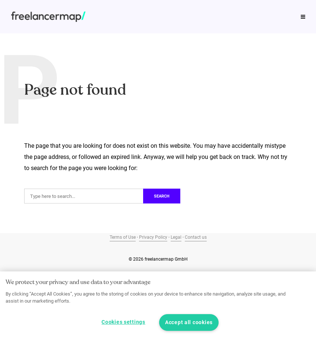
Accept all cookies (189, 322)
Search (162, 196)
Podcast (170, 9)
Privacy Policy (153, 237)
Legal (176, 237)
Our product (213, 9)
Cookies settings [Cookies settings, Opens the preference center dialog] (123, 322)
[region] (158, 305)
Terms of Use (123, 237)
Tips (30, 9)
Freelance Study (121, 9)
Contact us (196, 237)
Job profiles (68, 9)
